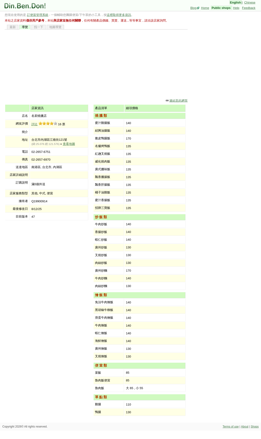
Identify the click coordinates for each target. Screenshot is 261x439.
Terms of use (231, 426)
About (244, 426)
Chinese (249, 2)
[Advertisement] (96, 64)
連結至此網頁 (178, 100)
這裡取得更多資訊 (119, 15)
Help (236, 8)
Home (205, 8)
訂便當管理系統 (37, 15)
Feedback (248, 8)
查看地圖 (69, 144)
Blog (193, 8)
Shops (255, 426)
